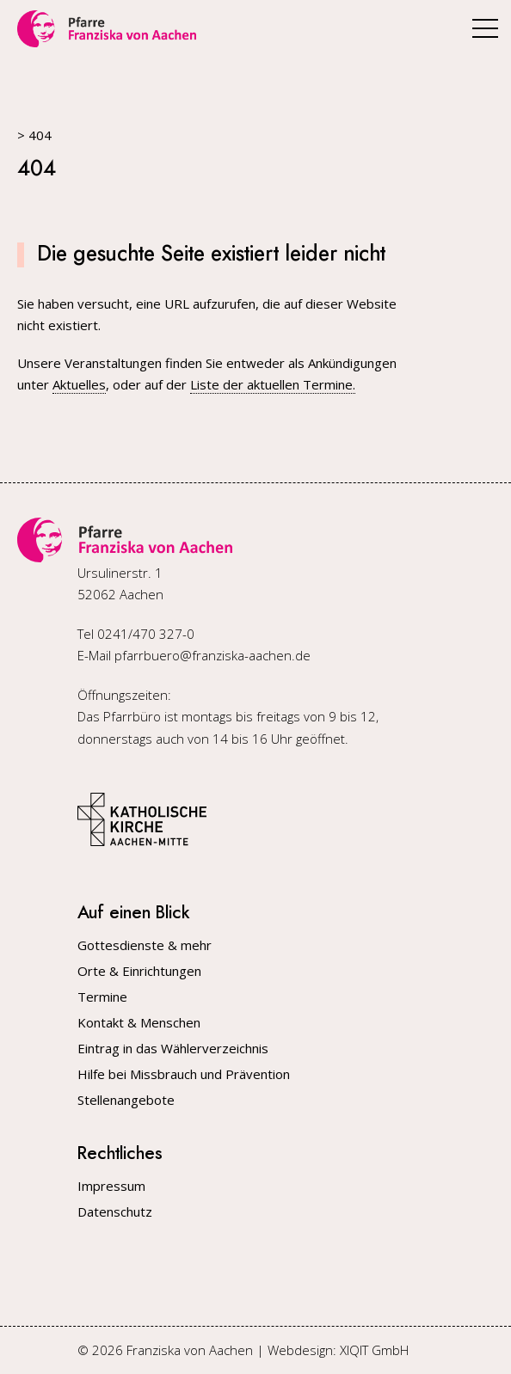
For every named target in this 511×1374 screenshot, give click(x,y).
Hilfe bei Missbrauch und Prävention (183, 1074)
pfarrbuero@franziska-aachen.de (212, 655)
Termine (102, 997)
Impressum (111, 1186)
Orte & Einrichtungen (139, 971)
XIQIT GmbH (374, 1350)
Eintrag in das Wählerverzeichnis (172, 1048)
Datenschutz (114, 1211)
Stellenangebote (126, 1100)
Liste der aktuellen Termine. (272, 384)
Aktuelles (79, 384)
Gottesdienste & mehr (144, 945)
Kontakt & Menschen (138, 1022)
